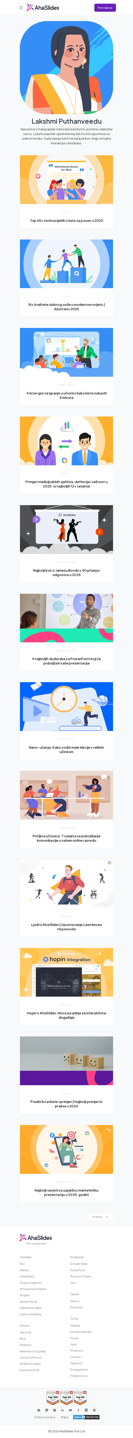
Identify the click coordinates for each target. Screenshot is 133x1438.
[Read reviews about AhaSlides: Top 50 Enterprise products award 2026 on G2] (80, 1398)
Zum (73, 1282)
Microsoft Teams (80, 1276)
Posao (74, 1338)
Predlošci (26, 1344)
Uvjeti (73, 1344)
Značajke (26, 1257)
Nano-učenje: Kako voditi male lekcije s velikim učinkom (66, 749)
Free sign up (105, 7)
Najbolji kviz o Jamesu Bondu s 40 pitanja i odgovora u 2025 (66, 572)
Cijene (74, 1294)
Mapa (65, 1417)
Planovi (74, 1301)
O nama (75, 1325)
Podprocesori (79, 1375)
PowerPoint (77, 1270)
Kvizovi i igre (67, 562)
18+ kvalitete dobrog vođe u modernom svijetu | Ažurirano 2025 (66, 306)
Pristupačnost (79, 1369)
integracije (77, 1257)
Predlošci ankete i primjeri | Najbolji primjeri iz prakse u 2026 (66, 1103)
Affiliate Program (30, 1363)
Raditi (66, 212)
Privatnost (76, 1350)
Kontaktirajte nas (81, 1331)
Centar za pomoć (31, 1357)
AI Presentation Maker (33, 1289)
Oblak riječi (27, 1276)
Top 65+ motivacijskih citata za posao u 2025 (66, 220)
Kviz (22, 1263)
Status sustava (44, 1417)
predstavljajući (66, 650)
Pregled (24, 1295)
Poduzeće (76, 1307)
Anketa (24, 1270)
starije (100, 1217)
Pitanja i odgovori (31, 1282)
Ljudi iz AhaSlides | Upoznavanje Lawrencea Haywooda (66, 926)
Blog (23, 1338)
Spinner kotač (28, 1301)
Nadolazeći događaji (32, 1351)
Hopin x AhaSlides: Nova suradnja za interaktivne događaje (66, 1015)
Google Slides (79, 1263)
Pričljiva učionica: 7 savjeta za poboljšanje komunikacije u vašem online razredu (66, 838)
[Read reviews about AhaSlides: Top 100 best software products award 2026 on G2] (53, 1398)
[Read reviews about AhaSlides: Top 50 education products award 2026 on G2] (66, 1398)
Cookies (75, 1357)
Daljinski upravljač (31, 1307)
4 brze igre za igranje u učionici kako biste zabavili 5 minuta (66, 395)
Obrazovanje (66, 385)
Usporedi (25, 1332)
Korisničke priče (29, 1370)
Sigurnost (76, 1363)
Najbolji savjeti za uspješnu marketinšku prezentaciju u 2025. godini (66, 1192)
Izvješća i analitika (30, 1314)
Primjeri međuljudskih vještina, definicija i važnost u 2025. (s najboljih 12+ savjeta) (66, 484)
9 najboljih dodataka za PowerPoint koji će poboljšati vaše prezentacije (66, 661)
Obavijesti (66, 916)
